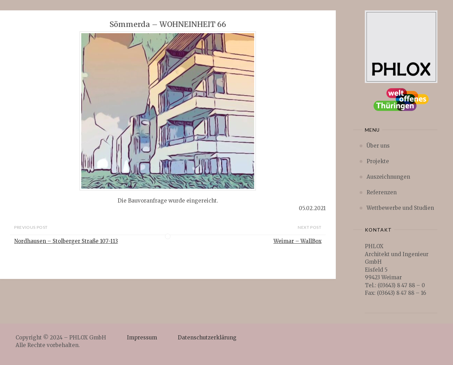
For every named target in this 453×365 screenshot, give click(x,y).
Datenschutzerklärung (207, 337)
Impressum (142, 337)
